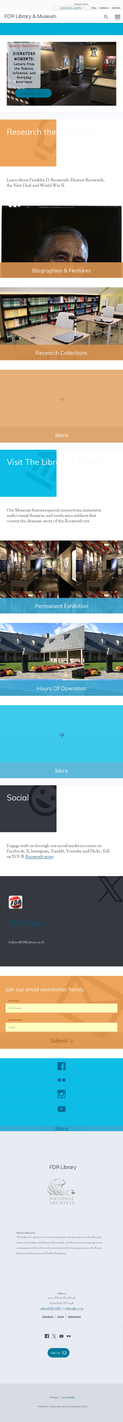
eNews (93, 8)
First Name (13, 1000)
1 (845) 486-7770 (74, 1309)
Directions (116, 8)
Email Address (15, 1020)
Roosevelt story (39, 857)
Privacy (54, 1397)
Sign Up (58, 1353)
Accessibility (68, 1397)
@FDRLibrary (27, 922)
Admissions (74, 1316)
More (61, 1128)
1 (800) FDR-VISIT (50, 1309)
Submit (61, 1040)
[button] (72, 8)
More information (33, 93)
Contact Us (104, 8)
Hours (60, 1316)
